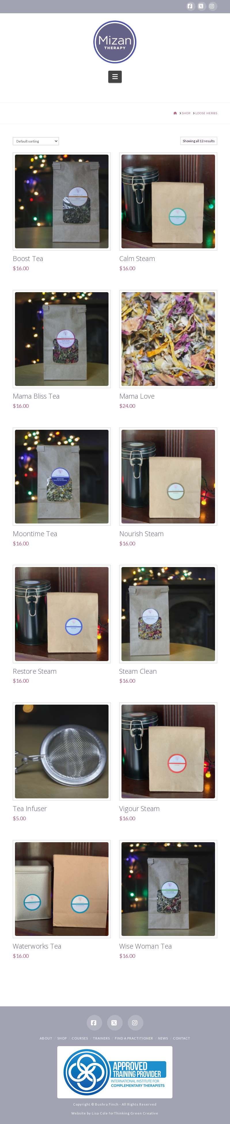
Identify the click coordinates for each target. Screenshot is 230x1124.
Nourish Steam (141, 533)
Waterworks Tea (37, 946)
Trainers (101, 1038)
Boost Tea (28, 258)
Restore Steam (35, 671)
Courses (80, 1038)
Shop (62, 1038)
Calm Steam (137, 258)
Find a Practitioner (134, 1038)
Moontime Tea (35, 533)
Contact (181, 1038)
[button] (115, 77)
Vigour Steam (139, 808)
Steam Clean (138, 671)
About (46, 1038)
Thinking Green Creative (136, 1113)
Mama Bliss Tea (36, 396)
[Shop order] (36, 141)
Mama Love (137, 396)
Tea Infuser (30, 808)
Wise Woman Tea (145, 946)
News (163, 1038)
